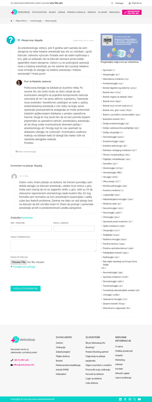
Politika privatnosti (123, 351)
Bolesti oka (108, 92)
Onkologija (108, 217)
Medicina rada (109, 204)
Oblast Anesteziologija (26, 151)
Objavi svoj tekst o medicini (98, 365)
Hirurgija (107, 177)
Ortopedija (108, 230)
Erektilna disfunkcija (112, 146)
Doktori (59, 343)
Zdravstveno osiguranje (114, 308)
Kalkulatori (61, 374)
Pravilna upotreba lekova (115, 248)
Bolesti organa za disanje (115, 97)
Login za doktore (94, 378)
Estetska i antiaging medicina (117, 150)
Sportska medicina (112, 277)
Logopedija (108, 195)
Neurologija (108, 212)
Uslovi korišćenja (123, 378)
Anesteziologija (36, 21)
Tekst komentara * (21, 237)
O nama (119, 346)
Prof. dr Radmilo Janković (37, 81)
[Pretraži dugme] (112, 3)
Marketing (120, 360)
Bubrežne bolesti (111, 119)
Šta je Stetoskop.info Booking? (95, 345)
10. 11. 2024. (24, 176)
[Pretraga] (121, 3)
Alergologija (108, 74)
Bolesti (59, 361)
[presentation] (32, 276)
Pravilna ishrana (110, 244)
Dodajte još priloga (23, 266)
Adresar (119, 364)
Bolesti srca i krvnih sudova (116, 106)
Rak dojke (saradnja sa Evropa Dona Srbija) (120, 263)
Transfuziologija (110, 286)
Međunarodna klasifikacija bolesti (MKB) (68, 367)
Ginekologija (109, 168)
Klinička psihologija (112, 186)
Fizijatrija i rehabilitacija (113, 159)
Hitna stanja (108, 181)
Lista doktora (92, 383)
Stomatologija (109, 281)
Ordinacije (60, 347)
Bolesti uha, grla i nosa (113, 110)
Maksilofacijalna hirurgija (114, 199)
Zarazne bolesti (110, 303)
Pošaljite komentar (25, 288)
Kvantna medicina (111, 190)
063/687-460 (56, 3)
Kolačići (119, 355)
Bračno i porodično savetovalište (118, 114)
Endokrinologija (110, 141)
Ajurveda (107, 70)
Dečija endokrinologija (113, 123)
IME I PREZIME (18, 223)
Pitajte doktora (39, 12)
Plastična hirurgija (111, 239)
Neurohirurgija (109, 208)
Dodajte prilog (19, 257)
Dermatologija (109, 137)
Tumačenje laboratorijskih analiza (118, 290)
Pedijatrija (107, 235)
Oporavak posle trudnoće (115, 221)
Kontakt (119, 369)
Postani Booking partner (97, 352)
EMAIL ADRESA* (61, 223)
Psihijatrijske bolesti (112, 253)
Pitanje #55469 (50, 21)
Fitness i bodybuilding (113, 155)
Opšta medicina (110, 226)
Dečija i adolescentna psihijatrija (118, 128)
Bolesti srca (108, 101)
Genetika (107, 163)
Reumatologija (110, 272)
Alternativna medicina (113, 79)
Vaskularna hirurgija (112, 299)
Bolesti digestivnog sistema (116, 88)
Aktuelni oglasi (122, 373)
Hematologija (109, 172)
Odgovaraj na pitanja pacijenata (95, 358)
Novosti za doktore (95, 374)
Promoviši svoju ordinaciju (98, 369)
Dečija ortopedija (111, 132)
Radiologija (108, 257)
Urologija (107, 295)
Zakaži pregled (63, 352)
